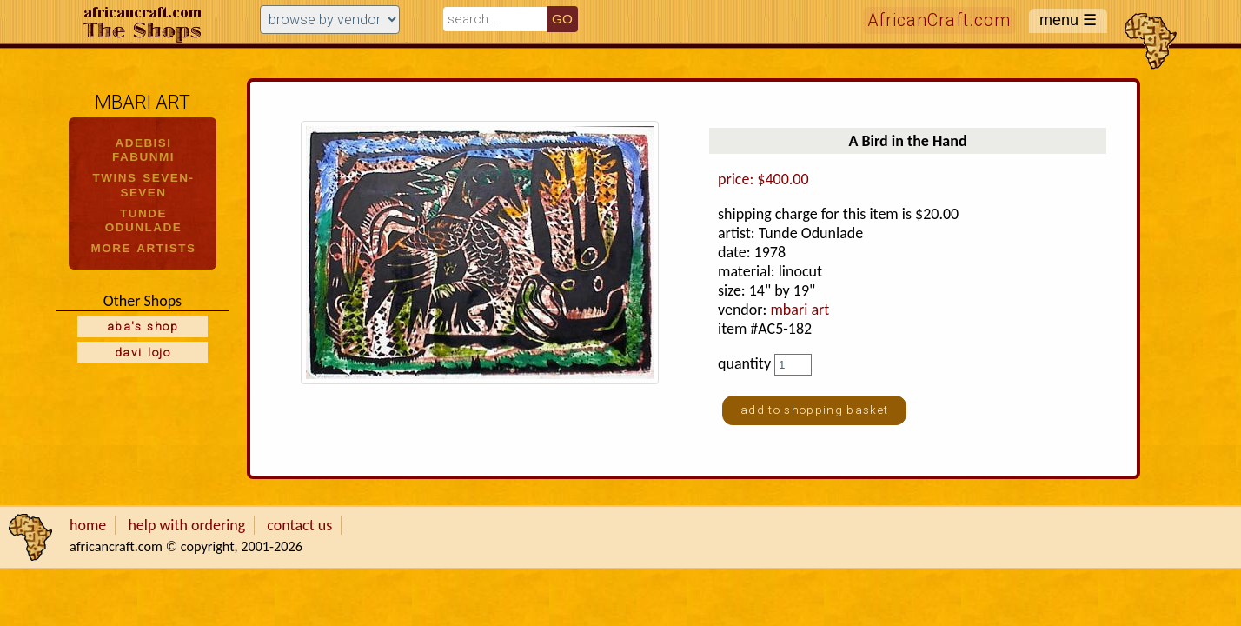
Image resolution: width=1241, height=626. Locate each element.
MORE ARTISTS (143, 248)
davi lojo (142, 352)
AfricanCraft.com (939, 20)
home (88, 525)
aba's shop (142, 326)
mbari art (799, 309)
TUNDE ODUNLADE (143, 220)
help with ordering (186, 525)
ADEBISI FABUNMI (143, 150)
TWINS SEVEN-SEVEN (144, 184)
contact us (299, 525)
